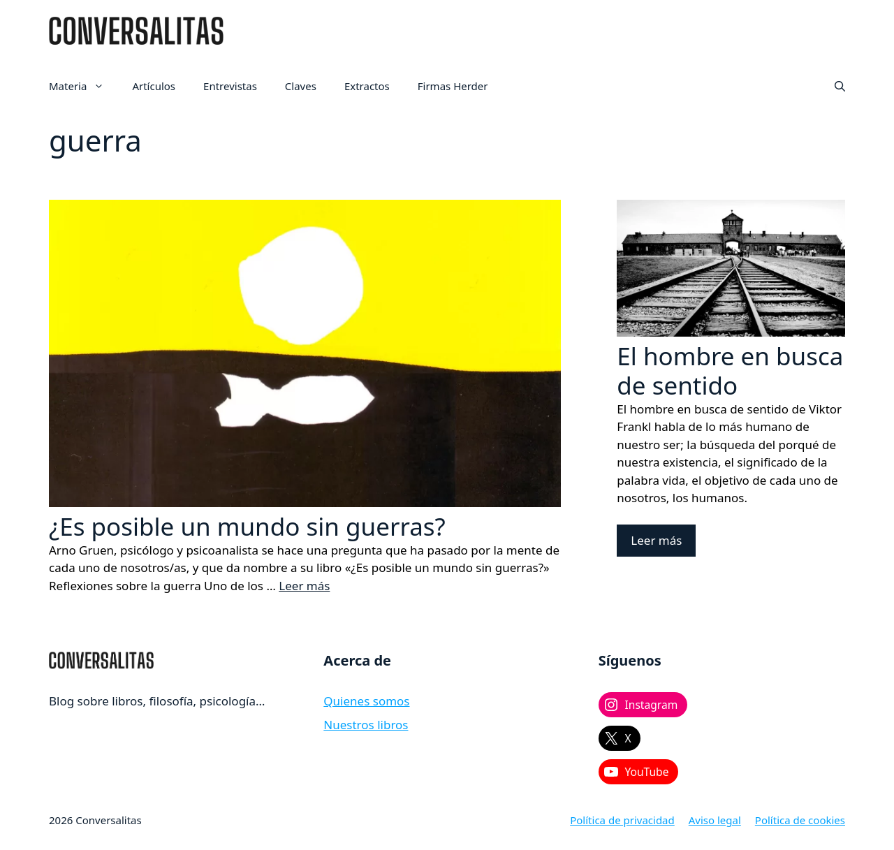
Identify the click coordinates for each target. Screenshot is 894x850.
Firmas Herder (453, 86)
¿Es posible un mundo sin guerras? (247, 526)
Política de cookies (800, 820)
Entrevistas (230, 86)
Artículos (153, 86)
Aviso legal (715, 820)
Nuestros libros (365, 725)
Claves (300, 86)
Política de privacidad (622, 820)
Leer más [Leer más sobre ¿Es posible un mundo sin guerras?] (304, 586)
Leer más (656, 540)
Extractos (367, 86)
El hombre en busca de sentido (730, 370)
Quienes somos (366, 701)
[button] (840, 86)
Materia (83, 86)
